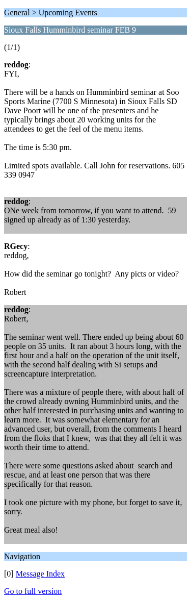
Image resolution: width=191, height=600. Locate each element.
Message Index (40, 573)
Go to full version (33, 591)
